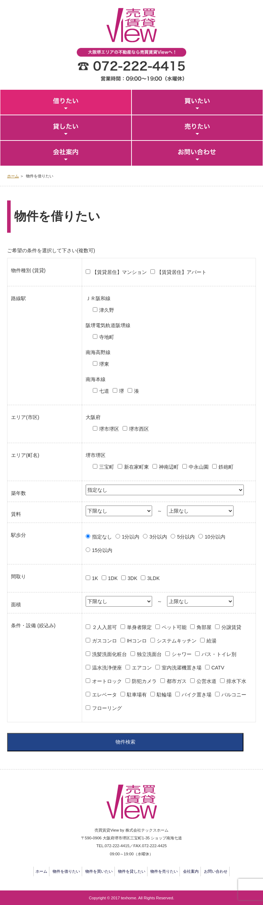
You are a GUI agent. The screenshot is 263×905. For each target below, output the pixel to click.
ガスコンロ (104, 641)
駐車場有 (137, 694)
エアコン (142, 668)
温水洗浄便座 (107, 668)
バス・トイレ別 (219, 654)
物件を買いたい (99, 871)
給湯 (211, 641)
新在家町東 (136, 467)
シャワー (182, 654)
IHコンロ (137, 641)
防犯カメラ (144, 681)
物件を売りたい (164, 871)
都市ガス (177, 681)
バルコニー (233, 694)
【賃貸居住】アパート (181, 272)
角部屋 (204, 627)
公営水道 (206, 681)
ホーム (13, 176)
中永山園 (199, 467)
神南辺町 (169, 467)
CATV (217, 668)
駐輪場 (164, 694)
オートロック (107, 681)
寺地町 (106, 337)
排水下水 (236, 681)
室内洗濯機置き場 (182, 668)
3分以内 (158, 537)
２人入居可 (104, 627)
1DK (113, 578)
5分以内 (186, 537)
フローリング (107, 708)
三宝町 (106, 467)
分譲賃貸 (231, 627)
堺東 (104, 364)
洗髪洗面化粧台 (109, 654)
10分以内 (215, 537)
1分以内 (131, 537)
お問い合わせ (215, 871)
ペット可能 (174, 627)
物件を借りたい (66, 871)
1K (95, 578)
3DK (132, 578)
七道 (104, 391)
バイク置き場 (196, 694)
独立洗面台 (149, 654)
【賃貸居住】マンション (119, 272)
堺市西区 (139, 429)
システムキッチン (177, 641)
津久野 (106, 310)
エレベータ (104, 694)
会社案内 (191, 871)
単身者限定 (139, 627)
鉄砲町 (226, 467)
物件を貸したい (131, 871)
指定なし (102, 537)
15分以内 (102, 550)
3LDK (153, 578)
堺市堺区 (109, 429)
